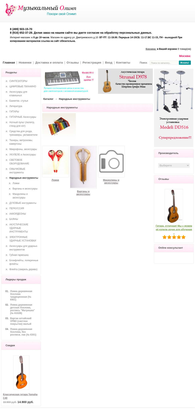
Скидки (10, 345)
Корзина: (151, 49)
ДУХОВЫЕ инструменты (22, 203)
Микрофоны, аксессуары (23, 149)
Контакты (123, 62)
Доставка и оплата (49, 62)
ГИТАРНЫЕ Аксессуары (22, 117)
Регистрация (92, 62)
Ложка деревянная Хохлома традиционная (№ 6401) (21, 295)
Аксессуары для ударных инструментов (23, 248)
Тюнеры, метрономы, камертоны (21, 142)
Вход (108, 62)
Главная (9, 62)
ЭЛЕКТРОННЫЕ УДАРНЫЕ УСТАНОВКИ (22, 239)
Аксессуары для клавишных (18, 93)
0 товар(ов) (184, 49)
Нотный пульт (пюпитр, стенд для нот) (22, 124)
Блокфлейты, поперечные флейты (23, 262)
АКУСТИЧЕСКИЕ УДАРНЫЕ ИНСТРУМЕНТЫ (18, 228)
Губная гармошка (18, 255)
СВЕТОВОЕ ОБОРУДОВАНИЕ (19, 162)
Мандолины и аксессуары (111, 181)
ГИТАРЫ (14, 111)
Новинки (25, 62)
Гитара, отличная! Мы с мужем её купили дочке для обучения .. (174, 229)
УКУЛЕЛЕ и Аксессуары (22, 154)
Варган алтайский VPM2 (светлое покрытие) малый (20, 321)
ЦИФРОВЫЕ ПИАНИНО (22, 86)
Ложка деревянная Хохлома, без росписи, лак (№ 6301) (23, 332)
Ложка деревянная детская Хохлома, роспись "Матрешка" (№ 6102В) (22, 309)
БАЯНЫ (13, 219)
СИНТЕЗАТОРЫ (18, 81)
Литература (15, 106)
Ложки (55, 180)
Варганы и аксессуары (83, 193)
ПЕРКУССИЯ (16, 208)
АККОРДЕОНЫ (17, 213)
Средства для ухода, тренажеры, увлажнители (23, 133)
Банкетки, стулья (18, 100)
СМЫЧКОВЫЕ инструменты (17, 171)
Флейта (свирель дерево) (23, 269)
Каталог (48, 98)
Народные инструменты (23, 178)
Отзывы (73, 62)
